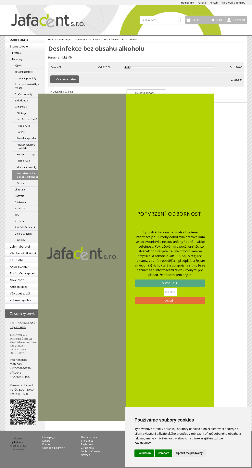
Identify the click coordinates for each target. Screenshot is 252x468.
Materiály (17, 59)
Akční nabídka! (19, 287)
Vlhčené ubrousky (27, 167)
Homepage (187, 2)
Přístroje (17, 53)
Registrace (87, 444)
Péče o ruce (23, 125)
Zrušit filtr (236, 79)
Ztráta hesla (87, 447)
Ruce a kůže (23, 160)
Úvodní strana (19, 40)
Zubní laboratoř (20, 246)
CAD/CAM (16, 260)
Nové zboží (17, 280)
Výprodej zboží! (20, 293)
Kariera (202, 2)
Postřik (21, 132)
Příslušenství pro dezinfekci (26, 146)
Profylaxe (20, 208)
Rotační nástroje (24, 71)
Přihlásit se (87, 440)
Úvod (51, 39)
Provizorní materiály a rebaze (27, 86)
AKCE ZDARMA (19, 266)
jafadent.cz (18, 442)
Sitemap (85, 455)
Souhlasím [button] (144, 453)
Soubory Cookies (90, 451)
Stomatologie (19, 46)
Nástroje (22, 113)
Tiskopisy (20, 240)
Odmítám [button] (163, 453)
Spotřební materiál (25, 227)
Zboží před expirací (22, 273)
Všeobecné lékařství (23, 253)
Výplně (18, 65)
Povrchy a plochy (26, 138)
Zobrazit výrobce (21, 300)
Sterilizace (20, 221)
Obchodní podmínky (233, 2)
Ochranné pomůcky (25, 78)
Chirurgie (20, 189)
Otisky (20, 183)
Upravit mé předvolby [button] (189, 453)
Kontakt (214, 2)
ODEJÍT (170, 300)
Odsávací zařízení (27, 119)
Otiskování (20, 202)
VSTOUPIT (170, 283)
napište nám (18, 327)
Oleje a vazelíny (23, 233)
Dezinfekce (21, 107)
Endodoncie (21, 100)
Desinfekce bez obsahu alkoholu (27, 175)
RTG (17, 214)
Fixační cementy (23, 94)
